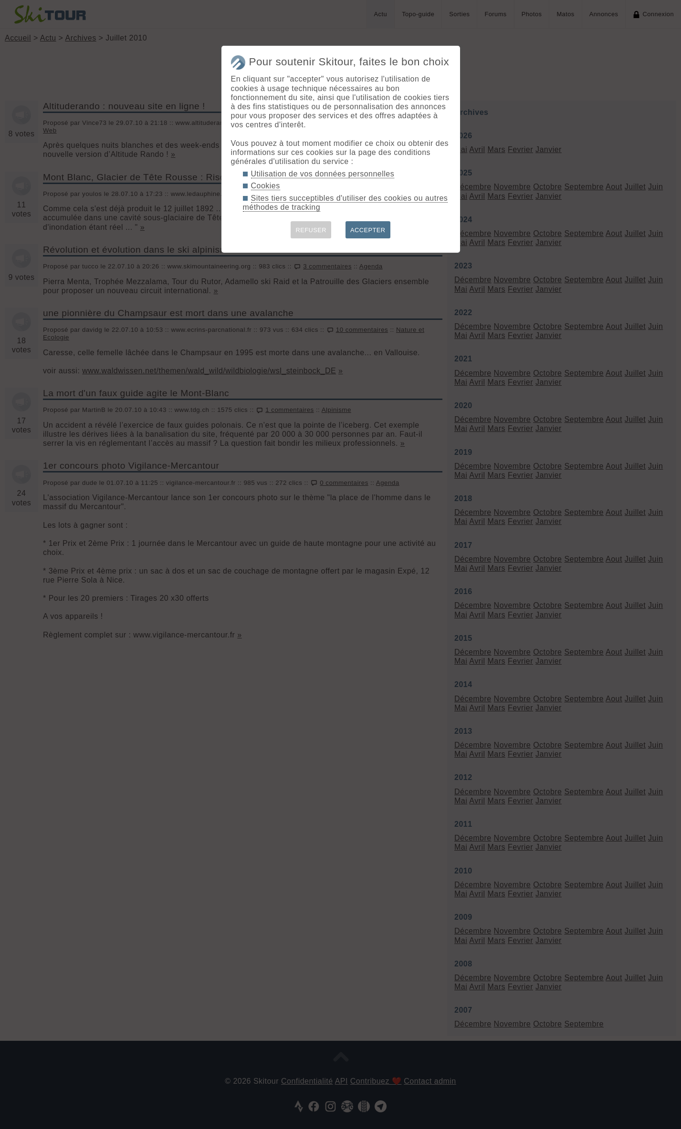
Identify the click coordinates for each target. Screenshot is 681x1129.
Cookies (265, 186)
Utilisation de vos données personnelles (323, 174)
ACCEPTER (368, 230)
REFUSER (310, 230)
